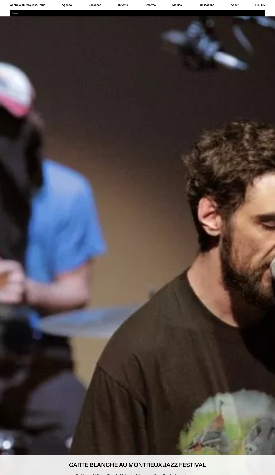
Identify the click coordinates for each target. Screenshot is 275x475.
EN (263, 5)
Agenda (67, 5)
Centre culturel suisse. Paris (27, 5)
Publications (206, 5)
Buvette (123, 5)
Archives (150, 5)
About (235, 5)
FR (257, 5)
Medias (177, 5)
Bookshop (94, 5)
